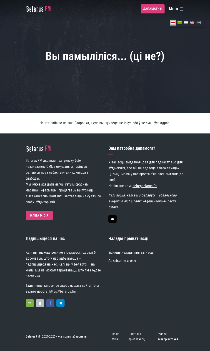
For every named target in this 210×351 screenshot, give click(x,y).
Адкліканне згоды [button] (122, 260)
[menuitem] (173, 23)
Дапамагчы (152, 8)
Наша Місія (39, 215)
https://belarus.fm (62, 291)
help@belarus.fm (144, 186)
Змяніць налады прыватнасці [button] (131, 252)
